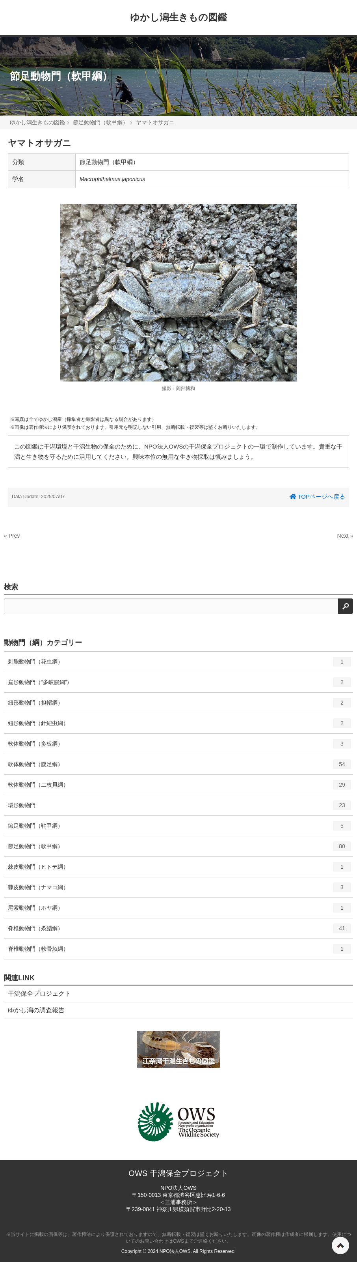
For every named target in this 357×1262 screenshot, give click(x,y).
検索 (11, 587)
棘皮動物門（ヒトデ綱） (179, 869)
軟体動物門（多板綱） (179, 746)
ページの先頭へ (340, 1245)
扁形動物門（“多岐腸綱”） (179, 684)
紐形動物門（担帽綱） (179, 705)
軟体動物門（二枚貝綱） (179, 787)
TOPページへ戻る (317, 496)
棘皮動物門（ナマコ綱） (179, 889)
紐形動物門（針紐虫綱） (179, 725)
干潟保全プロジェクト (39, 993)
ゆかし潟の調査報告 (36, 1010)
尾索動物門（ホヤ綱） (179, 910)
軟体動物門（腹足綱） (179, 766)
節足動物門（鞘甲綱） (179, 828)
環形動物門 (179, 807)
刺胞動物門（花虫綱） (179, 664)
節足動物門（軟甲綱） (61, 76)
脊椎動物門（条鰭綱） (179, 931)
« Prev (12, 536)
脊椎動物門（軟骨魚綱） (179, 951)
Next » (345, 536)
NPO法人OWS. (176, 1251)
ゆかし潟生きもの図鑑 (178, 17)
